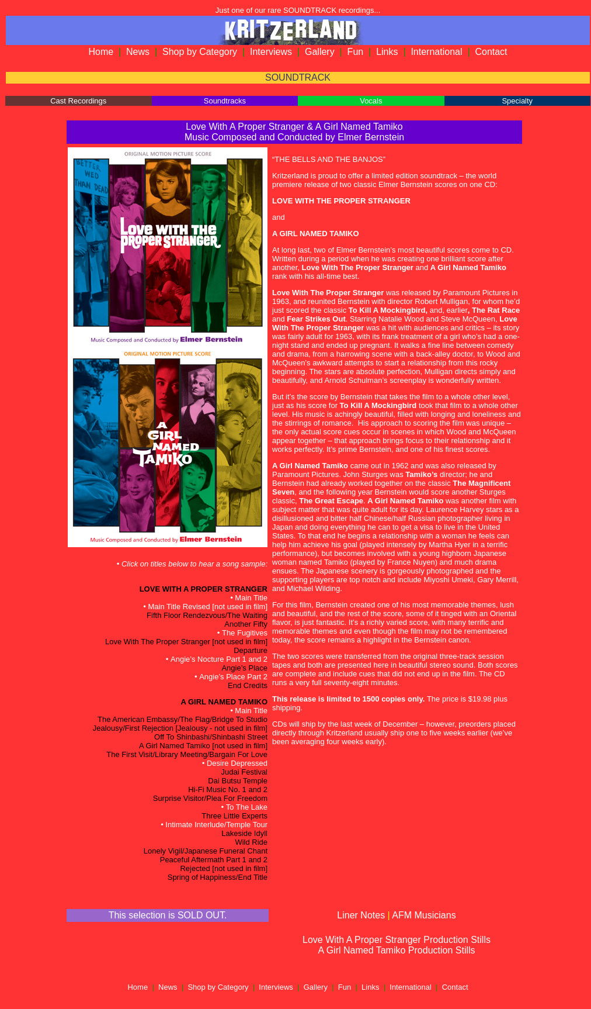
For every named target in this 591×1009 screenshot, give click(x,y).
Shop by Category (199, 52)
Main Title (251, 597)
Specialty (517, 100)
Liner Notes (361, 915)
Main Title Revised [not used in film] (207, 606)
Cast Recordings (78, 100)
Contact (491, 52)
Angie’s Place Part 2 (233, 676)
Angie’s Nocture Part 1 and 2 (219, 659)
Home (100, 52)
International (436, 52)
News (138, 52)
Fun (355, 52)
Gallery (320, 52)
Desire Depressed (237, 763)
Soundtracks (225, 100)
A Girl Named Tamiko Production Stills (396, 950)
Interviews (271, 52)
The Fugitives (244, 632)
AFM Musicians (424, 915)
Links (387, 52)
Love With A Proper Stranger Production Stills (397, 940)
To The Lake (246, 807)
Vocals (371, 100)
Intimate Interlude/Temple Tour (216, 824)
